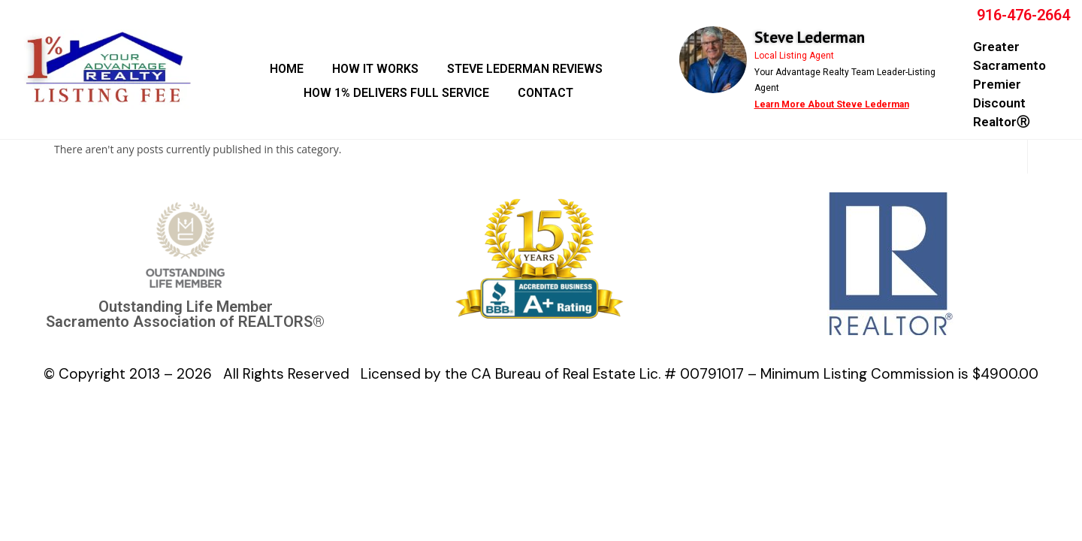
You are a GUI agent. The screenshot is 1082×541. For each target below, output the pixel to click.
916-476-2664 (1023, 15)
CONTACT (545, 93)
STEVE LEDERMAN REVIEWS (525, 69)
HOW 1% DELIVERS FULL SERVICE (396, 93)
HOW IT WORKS (375, 69)
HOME (287, 69)
